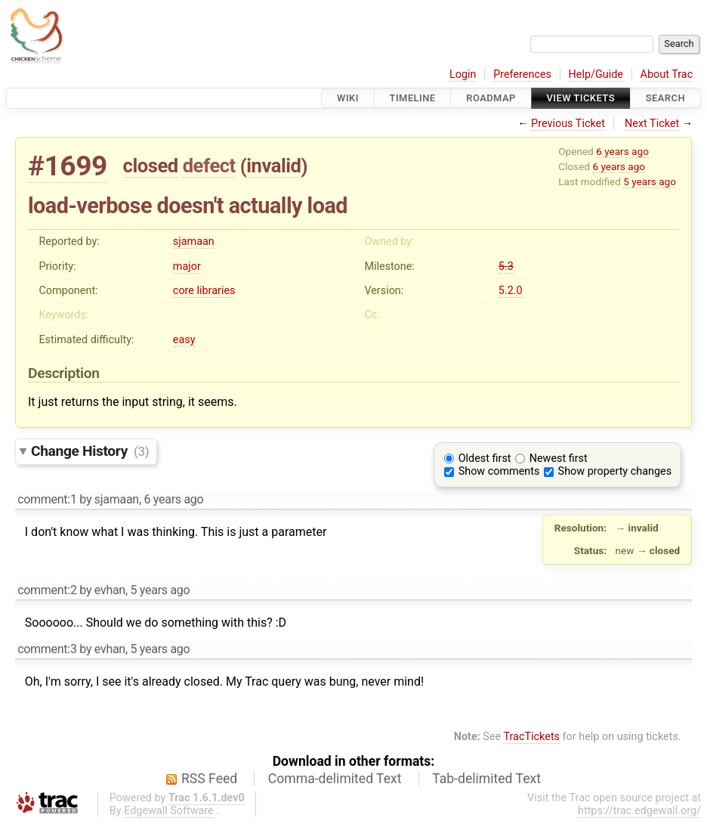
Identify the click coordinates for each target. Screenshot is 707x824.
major (187, 266)
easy (184, 339)
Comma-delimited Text (335, 778)
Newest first (558, 458)
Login (463, 74)
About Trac (667, 74)
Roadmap (491, 98)
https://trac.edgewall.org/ (639, 810)
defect (209, 165)
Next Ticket (652, 123)
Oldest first (484, 458)
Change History (90, 451)
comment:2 (46, 590)
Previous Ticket (568, 123)
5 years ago (649, 181)
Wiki (348, 98)
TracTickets (531, 736)
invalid (273, 165)
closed (150, 165)
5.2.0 (511, 290)
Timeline (413, 98)
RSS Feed (209, 778)
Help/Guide (596, 74)
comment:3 (46, 649)
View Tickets (581, 98)
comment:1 (46, 499)
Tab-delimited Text (486, 778)
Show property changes (614, 471)
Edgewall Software (169, 810)
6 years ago (622, 151)
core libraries (204, 290)
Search (665, 98)
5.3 (506, 266)
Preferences (522, 74)
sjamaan (194, 241)
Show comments (499, 471)
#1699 (67, 166)
